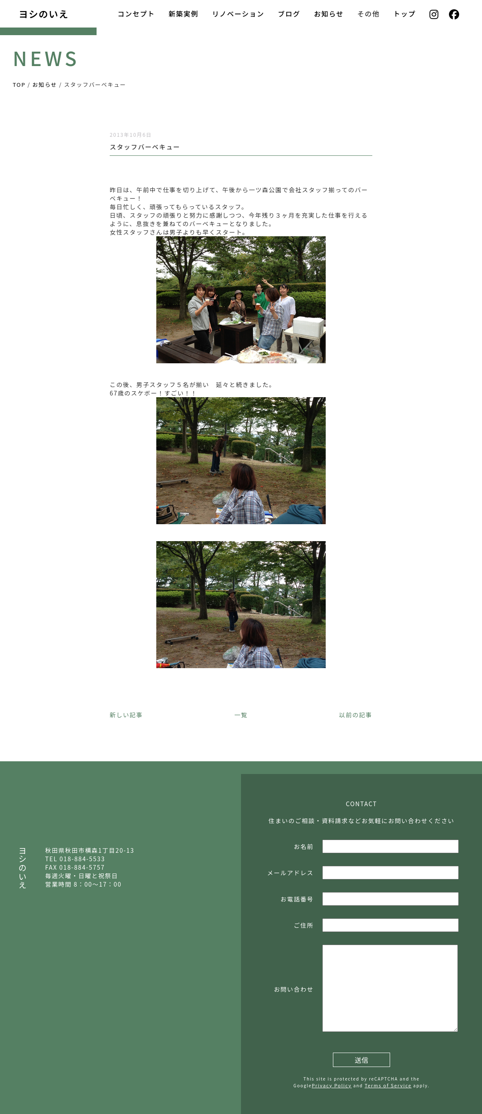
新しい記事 (126, 714)
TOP (19, 84)
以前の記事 (355, 714)
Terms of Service (388, 1085)
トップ (404, 13)
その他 (368, 13)
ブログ (289, 13)
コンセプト (136, 13)
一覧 (240, 714)
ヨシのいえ (44, 13)
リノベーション (238, 13)
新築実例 (184, 13)
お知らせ (328, 13)
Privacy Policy (332, 1085)
